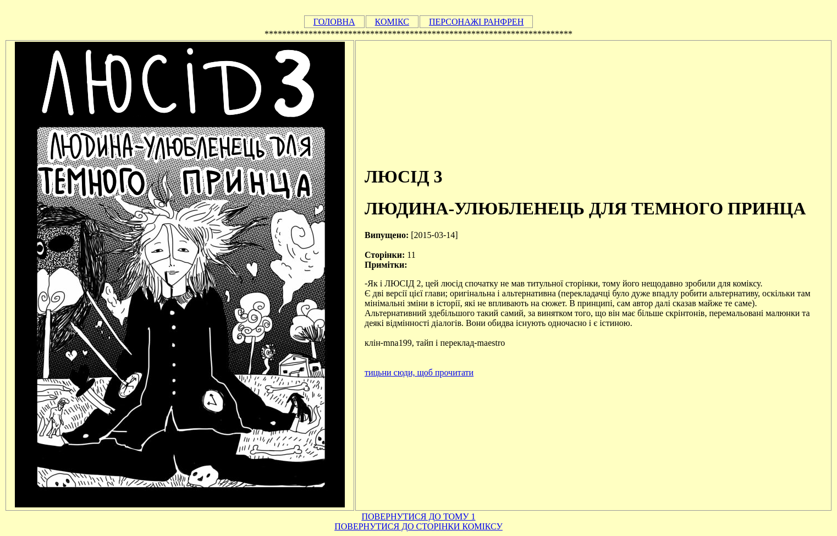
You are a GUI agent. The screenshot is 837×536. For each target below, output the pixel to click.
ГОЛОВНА (334, 21)
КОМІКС (392, 21)
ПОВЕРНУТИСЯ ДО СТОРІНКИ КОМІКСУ (418, 526)
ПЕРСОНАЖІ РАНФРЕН (476, 21)
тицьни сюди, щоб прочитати (419, 372)
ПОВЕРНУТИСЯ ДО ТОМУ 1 (418, 516)
